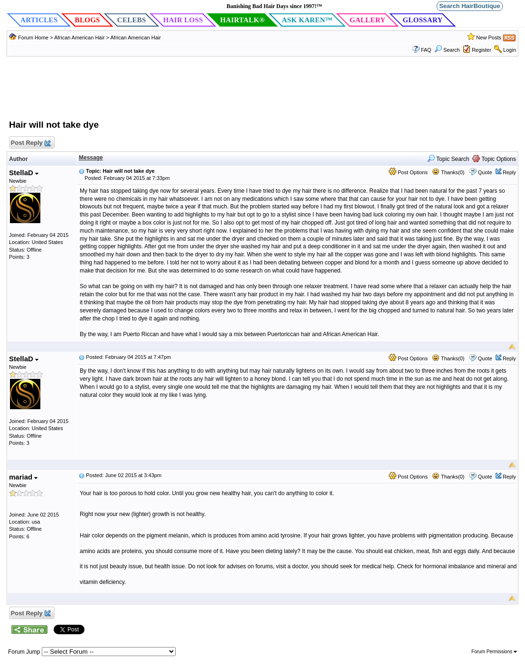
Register (481, 50)
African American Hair (79, 37)
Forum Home (33, 37)
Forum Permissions (494, 651)
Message (91, 157)
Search (447, 50)
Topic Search (448, 159)
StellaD (23, 173)
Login (509, 50)
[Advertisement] (262, 92)
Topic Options (494, 159)
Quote (485, 172)
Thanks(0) (448, 172)
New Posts (488, 37)
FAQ (426, 50)
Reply (509, 172)
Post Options (408, 172)
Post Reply (30, 143)
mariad (23, 477)
